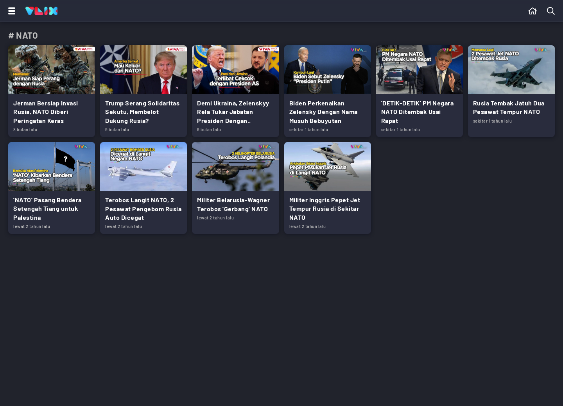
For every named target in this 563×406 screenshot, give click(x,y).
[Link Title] (51, 91)
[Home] (41, 11)
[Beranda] (532, 11)
